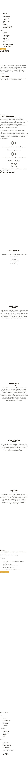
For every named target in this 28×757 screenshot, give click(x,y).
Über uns (5, 13)
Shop (4, 22)
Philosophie (6, 21)
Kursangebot (7, 16)
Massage (5, 24)
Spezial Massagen (8, 27)
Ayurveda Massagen (8, 26)
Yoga (4, 15)
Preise (5, 19)
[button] (14, 30)
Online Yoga (6, 18)
